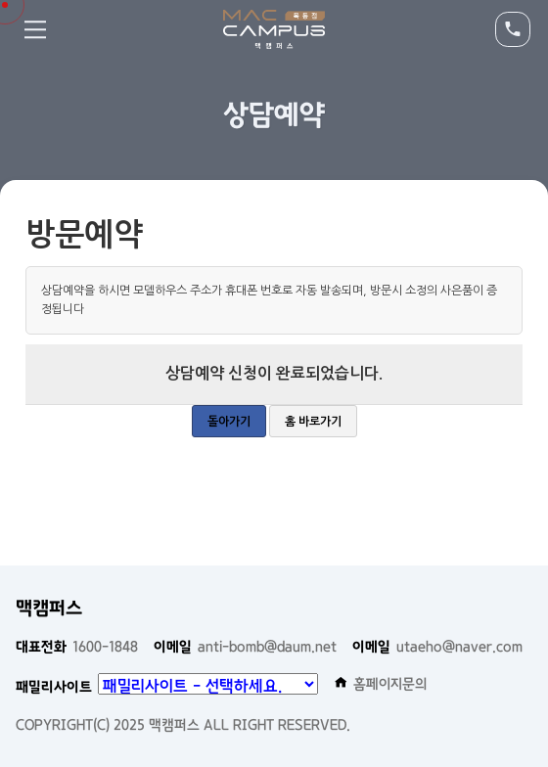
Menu (35, 29)
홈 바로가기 (313, 422)
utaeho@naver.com (437, 646)
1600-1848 (77, 646)
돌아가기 (229, 422)
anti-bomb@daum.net (245, 646)
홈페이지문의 (381, 684)
